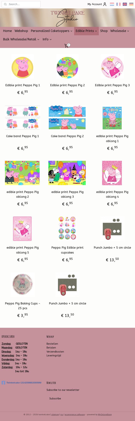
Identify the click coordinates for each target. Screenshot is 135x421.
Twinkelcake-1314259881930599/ (21, 383)
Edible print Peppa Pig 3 (112, 85)
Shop (104, 31)
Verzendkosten (55, 351)
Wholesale (120, 31)
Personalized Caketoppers (52, 31)
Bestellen (52, 343)
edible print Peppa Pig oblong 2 (23, 194)
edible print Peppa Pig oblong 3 (67, 194)
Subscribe (55, 398)
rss (61, 414)
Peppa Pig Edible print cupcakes (67, 250)
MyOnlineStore (105, 414)
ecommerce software (75, 414)
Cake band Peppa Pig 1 (22, 136)
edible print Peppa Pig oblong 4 (112, 194)
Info (47, 39)
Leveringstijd (54, 355)
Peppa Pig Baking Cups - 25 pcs (22, 306)
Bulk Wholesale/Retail (21, 39)
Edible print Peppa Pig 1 (22, 85)
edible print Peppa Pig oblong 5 (23, 250)
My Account (97, 4)
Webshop (21, 31)
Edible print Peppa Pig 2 (67, 85)
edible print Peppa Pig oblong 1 (112, 138)
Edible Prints (86, 31)
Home (7, 31)
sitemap (55, 414)
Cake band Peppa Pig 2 (67, 136)
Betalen (51, 347)
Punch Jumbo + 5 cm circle (112, 247)
